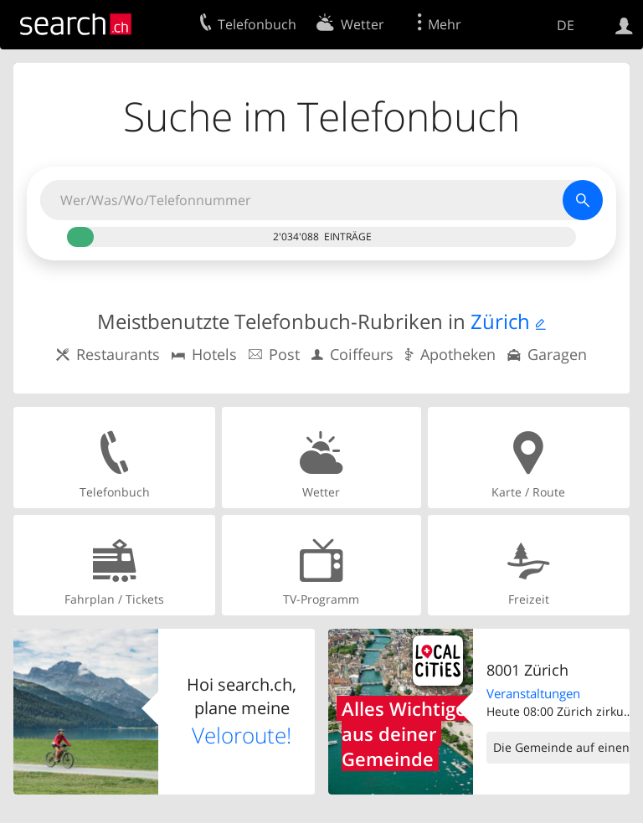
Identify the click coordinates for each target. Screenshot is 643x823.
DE (565, 25)
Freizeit (529, 565)
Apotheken (458, 354)
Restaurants (118, 354)
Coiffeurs (362, 354)
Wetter (321, 457)
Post (284, 354)
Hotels (214, 354)
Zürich (500, 321)
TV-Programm (321, 565)
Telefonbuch (114, 457)
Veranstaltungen (533, 693)
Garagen (557, 354)
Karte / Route (529, 457)
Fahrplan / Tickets (114, 565)
